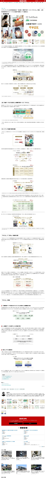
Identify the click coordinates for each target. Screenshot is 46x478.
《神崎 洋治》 (43, 386)
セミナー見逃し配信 (15, 2)
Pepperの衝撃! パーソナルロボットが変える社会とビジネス (28, 393)
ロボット (24, 2)
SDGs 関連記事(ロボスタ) (6, 378)
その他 (43, 2)
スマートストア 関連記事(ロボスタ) (7, 377)
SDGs (2, 465)
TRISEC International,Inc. (16, 393)
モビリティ (32, 2)
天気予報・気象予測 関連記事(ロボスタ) (7, 376)
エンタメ (39, 2)
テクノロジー (28, 2)
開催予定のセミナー (10, 2)
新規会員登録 (15, 423)
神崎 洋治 (9, 392)
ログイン (30, 423)
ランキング (5, 2)
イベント (36, 2)
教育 (41, 2)
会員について (20, 2)
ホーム (2, 2)
